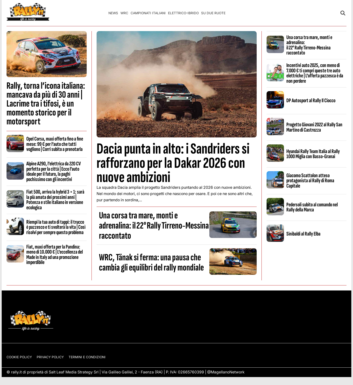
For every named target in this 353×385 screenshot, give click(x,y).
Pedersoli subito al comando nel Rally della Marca (312, 207)
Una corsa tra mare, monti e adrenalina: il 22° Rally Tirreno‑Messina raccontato (154, 226)
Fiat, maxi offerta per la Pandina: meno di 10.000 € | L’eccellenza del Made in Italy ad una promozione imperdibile (54, 254)
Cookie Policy (19, 357)
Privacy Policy (50, 357)
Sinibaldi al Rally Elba (303, 233)
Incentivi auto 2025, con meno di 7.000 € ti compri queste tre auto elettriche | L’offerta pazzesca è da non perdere (314, 73)
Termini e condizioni (87, 357)
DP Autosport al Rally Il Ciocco (310, 100)
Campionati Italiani (148, 13)
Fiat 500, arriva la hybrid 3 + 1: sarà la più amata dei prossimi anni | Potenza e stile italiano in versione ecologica (55, 200)
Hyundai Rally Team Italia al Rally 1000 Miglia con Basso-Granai (313, 154)
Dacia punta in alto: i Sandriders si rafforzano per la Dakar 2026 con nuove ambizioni (173, 163)
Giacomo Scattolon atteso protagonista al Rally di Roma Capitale (310, 180)
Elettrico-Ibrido (183, 13)
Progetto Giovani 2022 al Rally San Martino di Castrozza (314, 127)
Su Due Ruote (213, 13)
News (113, 13)
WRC (124, 13)
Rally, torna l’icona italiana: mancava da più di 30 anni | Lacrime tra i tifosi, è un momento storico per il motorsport (46, 103)
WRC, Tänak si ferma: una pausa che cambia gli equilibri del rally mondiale (151, 262)
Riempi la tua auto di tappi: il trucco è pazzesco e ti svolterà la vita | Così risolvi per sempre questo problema (55, 227)
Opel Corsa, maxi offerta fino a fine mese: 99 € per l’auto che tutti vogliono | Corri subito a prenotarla (54, 144)
